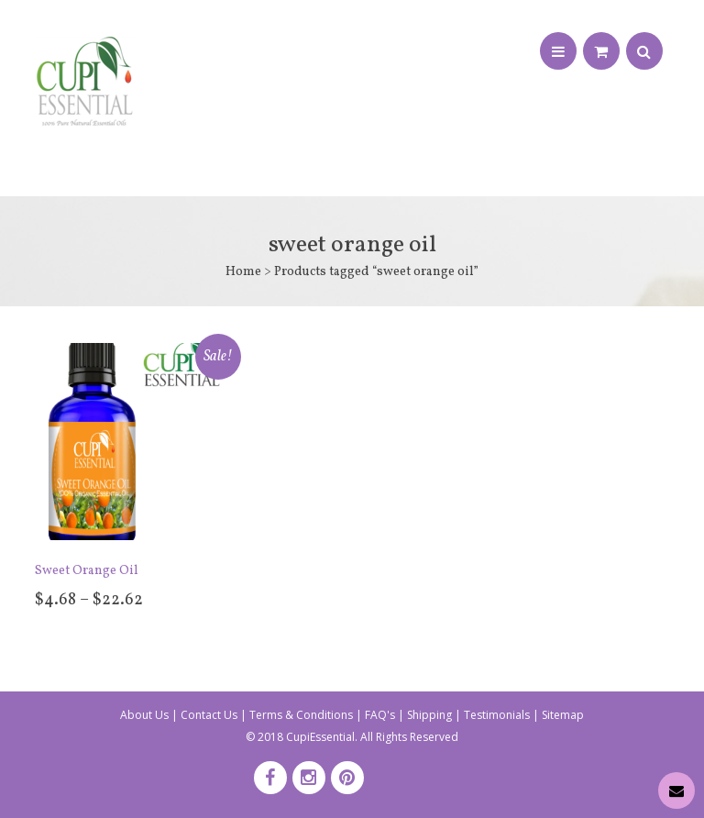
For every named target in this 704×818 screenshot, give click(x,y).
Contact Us (209, 715)
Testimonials (497, 715)
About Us (144, 715)
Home (243, 272)
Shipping (429, 715)
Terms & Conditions (301, 715)
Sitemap (563, 715)
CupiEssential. (322, 737)
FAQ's (380, 715)
